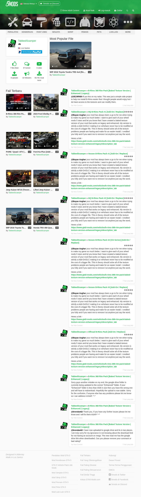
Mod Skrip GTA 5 (59, 477)
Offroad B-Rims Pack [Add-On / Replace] (106, 332)
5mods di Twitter (117, 474)
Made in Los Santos (14, 457)
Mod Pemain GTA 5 (60, 482)
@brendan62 (77, 412)
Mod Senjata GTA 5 (60, 473)
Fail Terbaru (85, 455)
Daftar (118, 10)
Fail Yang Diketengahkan (91, 460)
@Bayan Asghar (78, 115)
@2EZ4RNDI (76, 96)
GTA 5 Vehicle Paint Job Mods (62, 466)
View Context (76, 105)
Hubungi (112, 455)
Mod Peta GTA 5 (59, 487)
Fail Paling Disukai (88, 465)
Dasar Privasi (114, 460)
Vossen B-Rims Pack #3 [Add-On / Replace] (108, 287)
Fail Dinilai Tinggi (87, 475)
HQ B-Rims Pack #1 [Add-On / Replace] (106, 112)
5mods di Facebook (118, 479)
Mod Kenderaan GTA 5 (61, 460)
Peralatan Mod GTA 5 (61, 455)
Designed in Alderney (15, 454)
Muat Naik (88, 10)
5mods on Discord (118, 484)
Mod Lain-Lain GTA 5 (61, 492)
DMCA (111, 470)
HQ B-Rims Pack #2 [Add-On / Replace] (106, 198)
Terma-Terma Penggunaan (120, 465)
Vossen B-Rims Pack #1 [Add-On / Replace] (108, 154)
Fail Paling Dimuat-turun (90, 470)
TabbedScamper (27, 40)
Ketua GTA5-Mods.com (90, 479)
